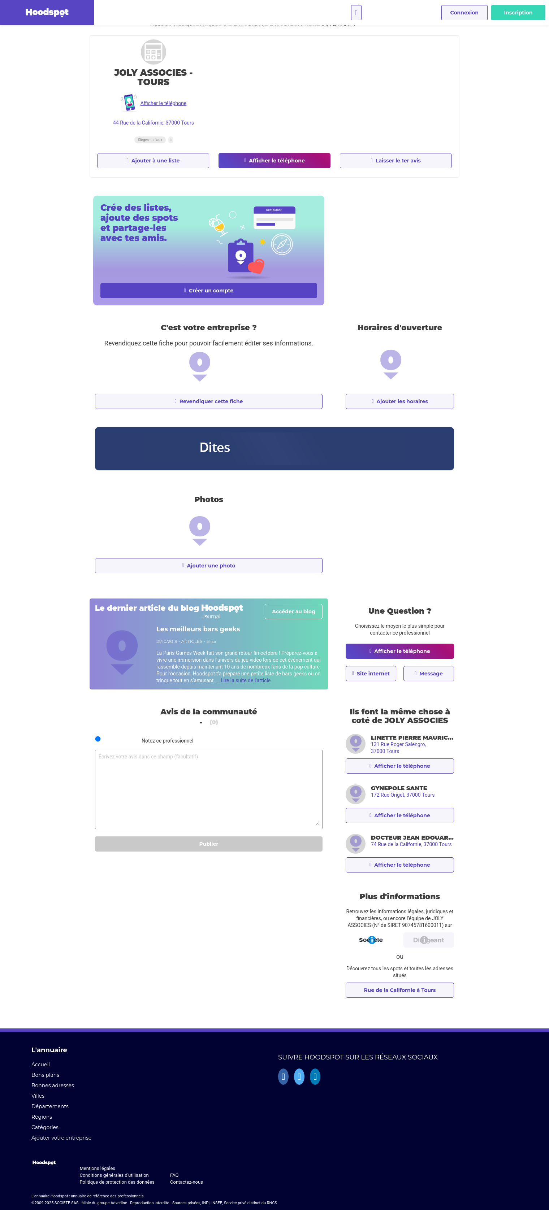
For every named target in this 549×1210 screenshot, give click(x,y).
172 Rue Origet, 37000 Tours (403, 795)
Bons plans (45, 1075)
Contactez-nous (186, 1182)
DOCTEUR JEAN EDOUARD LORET (412, 837)
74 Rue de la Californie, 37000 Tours (411, 844)
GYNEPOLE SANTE (399, 788)
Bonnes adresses (52, 1085)
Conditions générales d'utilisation (113, 1175)
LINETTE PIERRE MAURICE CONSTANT (412, 737)
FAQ (174, 1175)
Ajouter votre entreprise (61, 1138)
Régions (41, 1117)
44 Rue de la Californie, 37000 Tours (153, 123)
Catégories (45, 1127)
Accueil (40, 1064)
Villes (37, 1096)
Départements (50, 1106)
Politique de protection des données (116, 1182)
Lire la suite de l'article (246, 680)
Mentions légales (97, 1168)
